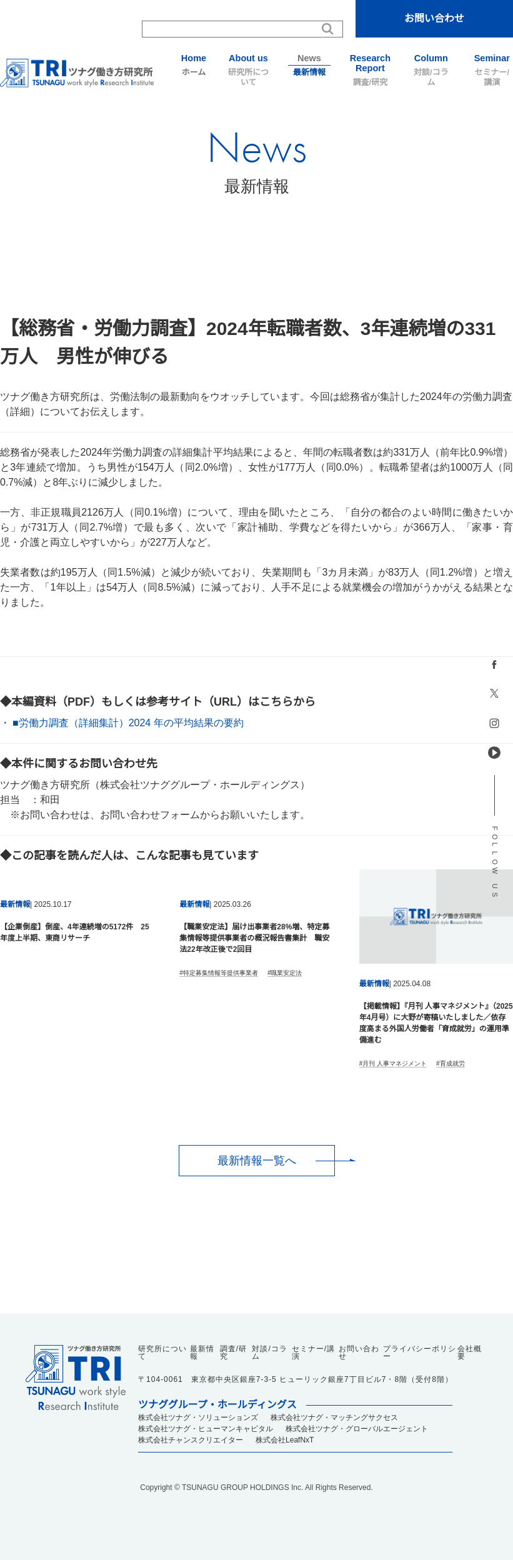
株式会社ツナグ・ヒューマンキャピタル (205, 1428)
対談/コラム (431, 70)
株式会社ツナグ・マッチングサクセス (334, 1417)
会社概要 (469, 1352)
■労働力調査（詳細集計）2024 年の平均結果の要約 (128, 723)
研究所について (248, 70)
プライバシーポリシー (419, 1352)
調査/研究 (370, 70)
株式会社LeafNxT (285, 1440)
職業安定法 (286, 972)
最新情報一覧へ (256, 1160)
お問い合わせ (434, 18)
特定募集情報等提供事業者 (220, 972)
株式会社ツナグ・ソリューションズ (198, 1417)
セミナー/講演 (492, 70)
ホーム (193, 65)
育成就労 (452, 1063)
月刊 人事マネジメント (394, 1063)
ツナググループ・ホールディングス (217, 1405)
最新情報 (309, 65)
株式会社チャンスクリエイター (190, 1440)
